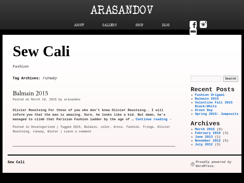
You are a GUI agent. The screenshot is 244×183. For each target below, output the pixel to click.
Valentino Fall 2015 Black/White (214, 104)
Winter (53, 131)
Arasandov (122, 10)
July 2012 (204, 144)
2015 (77, 127)
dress (118, 127)
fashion (132, 127)
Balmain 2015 (30, 93)
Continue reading (153, 119)
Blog (166, 25)
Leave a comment (78, 131)
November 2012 (208, 141)
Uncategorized (43, 127)
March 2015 (205, 129)
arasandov (72, 99)
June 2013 (204, 137)
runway (38, 131)
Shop (139, 25)
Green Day (204, 110)
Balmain (90, 127)
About (79, 25)
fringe (148, 127)
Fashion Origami (210, 95)
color (105, 127)
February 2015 (208, 133)
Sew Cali (41, 51)
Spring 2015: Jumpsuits (217, 114)
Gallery (109, 25)
